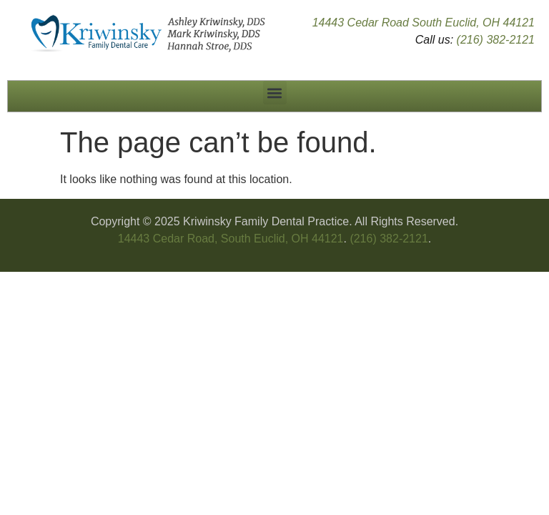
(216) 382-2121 (496, 40)
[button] (275, 92)
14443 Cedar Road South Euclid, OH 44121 (423, 22)
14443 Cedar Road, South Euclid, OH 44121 (231, 238)
